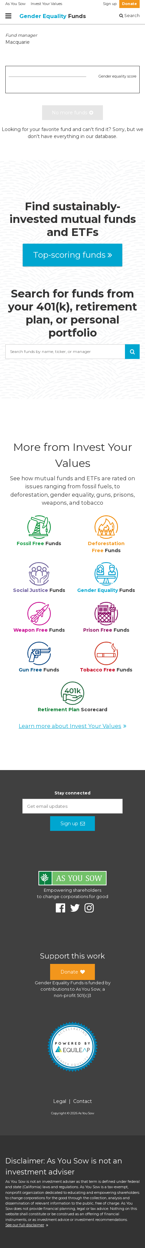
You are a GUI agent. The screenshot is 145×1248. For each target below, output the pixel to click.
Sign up (110, 4)
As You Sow (15, 4)
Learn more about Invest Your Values (72, 726)
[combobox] (72, 351)
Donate (129, 4)
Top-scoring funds (72, 255)
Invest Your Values (46, 4)
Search (129, 15)
